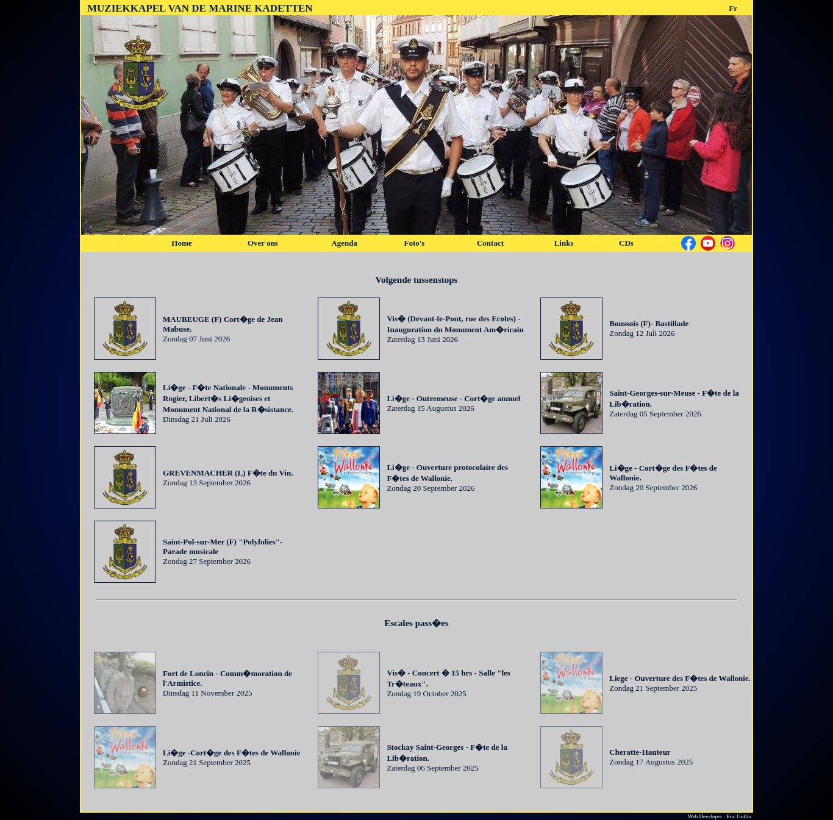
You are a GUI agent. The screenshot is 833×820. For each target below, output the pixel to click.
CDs (626, 243)
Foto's (414, 243)
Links (564, 243)
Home (181, 243)
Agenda (344, 243)
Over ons (263, 243)
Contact (490, 243)
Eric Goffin (738, 816)
